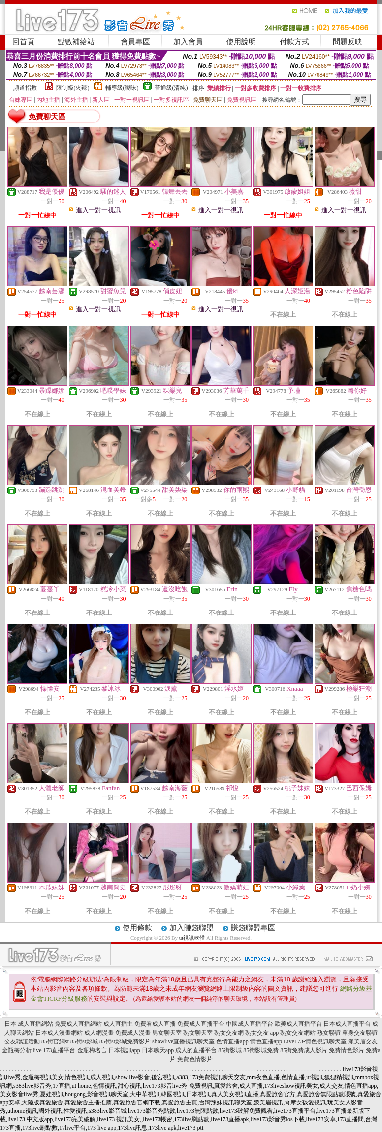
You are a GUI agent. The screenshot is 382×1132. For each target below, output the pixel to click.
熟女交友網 (229, 1032)
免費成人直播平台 (200, 1023)
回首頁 (23, 42)
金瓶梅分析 (17, 1050)
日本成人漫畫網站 (59, 1032)
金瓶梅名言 (92, 1050)
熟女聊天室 (198, 1032)
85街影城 (230, 1050)
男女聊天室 (167, 1032)
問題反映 (347, 42)
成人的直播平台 (196, 1050)
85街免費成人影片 (303, 1050)
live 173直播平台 (54, 1050)
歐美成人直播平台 (298, 1023)
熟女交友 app (262, 1032)
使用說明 (241, 42)
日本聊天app (158, 1050)
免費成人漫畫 (133, 1032)
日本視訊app (124, 1050)
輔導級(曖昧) (122, 87)
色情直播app (232, 1041)
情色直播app (266, 1041)
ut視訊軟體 (192, 938)
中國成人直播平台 (249, 1023)
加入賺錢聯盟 (191, 928)
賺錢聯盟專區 (253, 928)
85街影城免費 (261, 1050)
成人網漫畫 (99, 1032)
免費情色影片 (346, 1050)
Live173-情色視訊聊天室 (315, 1041)
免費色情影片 (195, 1059)
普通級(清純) (171, 87)
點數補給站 (76, 42)
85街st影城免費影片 (125, 1041)
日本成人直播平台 (347, 1023)
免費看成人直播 (155, 1023)
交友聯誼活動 (22, 1041)
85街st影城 (84, 1041)
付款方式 (294, 42)
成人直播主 (118, 1023)
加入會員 (188, 42)
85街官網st (55, 1041)
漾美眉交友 (363, 1041)
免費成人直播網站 (78, 1023)
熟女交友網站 (298, 1032)
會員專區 (135, 42)
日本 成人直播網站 (28, 1023)
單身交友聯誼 (360, 1032)
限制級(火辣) (73, 87)
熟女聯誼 (329, 1032)
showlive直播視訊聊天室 (183, 1041)
